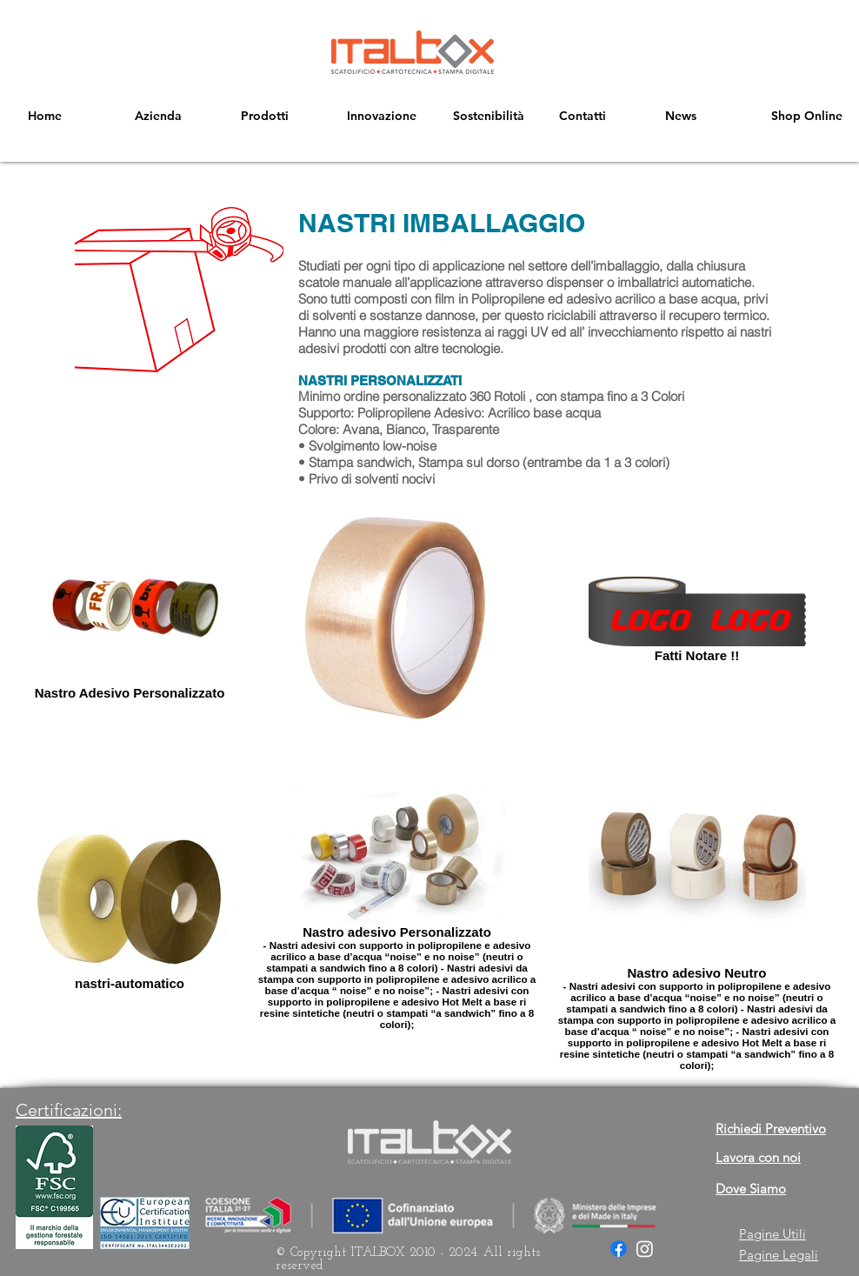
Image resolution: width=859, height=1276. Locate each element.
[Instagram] (645, 1248)
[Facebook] (618, 1248)
